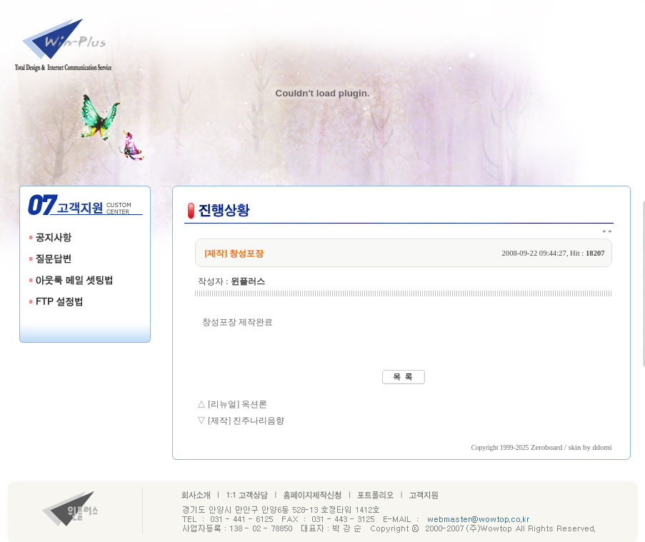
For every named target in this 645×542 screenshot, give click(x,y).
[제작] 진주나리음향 (246, 421)
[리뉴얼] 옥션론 (237, 404)
